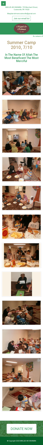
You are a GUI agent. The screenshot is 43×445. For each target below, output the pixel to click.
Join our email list (21, 18)
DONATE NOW (21, 429)
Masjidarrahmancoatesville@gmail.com (21, 13)
